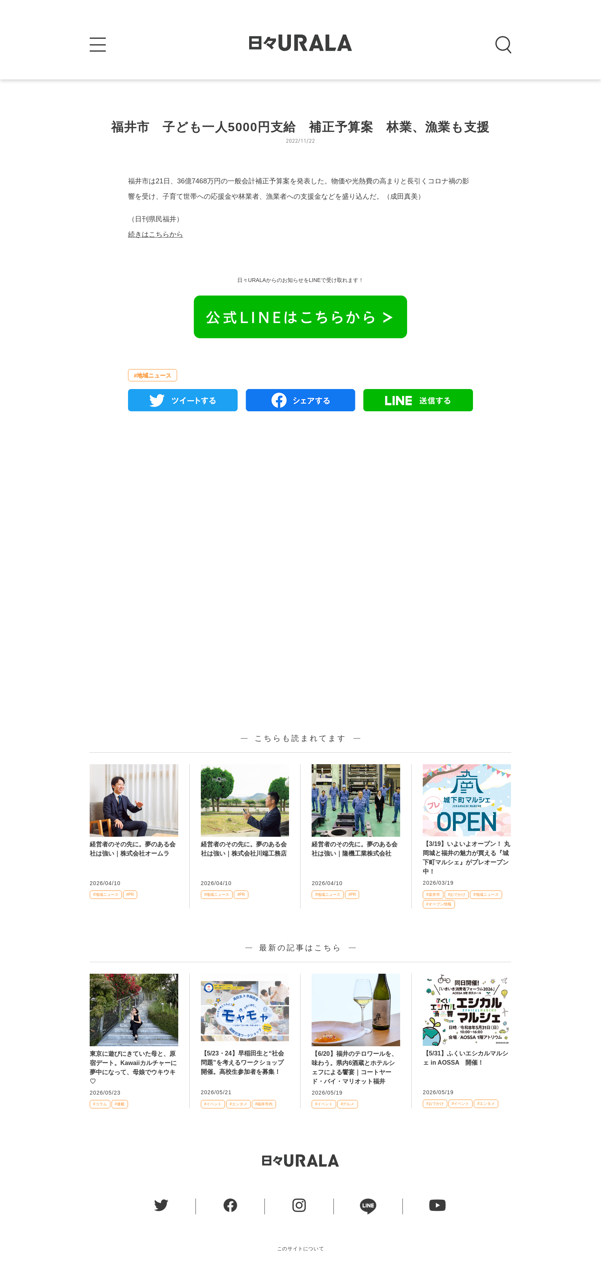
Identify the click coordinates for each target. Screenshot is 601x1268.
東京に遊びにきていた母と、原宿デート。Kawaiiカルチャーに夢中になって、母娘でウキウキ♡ (133, 1067)
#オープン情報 (439, 904)
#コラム (100, 1104)
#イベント (213, 1104)
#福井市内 (264, 1104)
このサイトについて (300, 1249)
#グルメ (348, 1104)
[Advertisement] (300, 505)
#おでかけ (457, 894)
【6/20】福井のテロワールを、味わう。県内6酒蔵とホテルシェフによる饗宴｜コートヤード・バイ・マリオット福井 (354, 1067)
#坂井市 (433, 894)
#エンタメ (238, 1104)
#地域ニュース (152, 375)
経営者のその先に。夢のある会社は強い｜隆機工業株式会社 (354, 849)
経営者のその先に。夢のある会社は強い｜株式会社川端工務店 (244, 849)
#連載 (120, 1104)
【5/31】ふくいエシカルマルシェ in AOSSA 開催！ (465, 1058)
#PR (130, 894)
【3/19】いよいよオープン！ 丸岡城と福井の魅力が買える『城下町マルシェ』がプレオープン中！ (466, 858)
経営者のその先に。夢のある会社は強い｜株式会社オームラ (133, 849)
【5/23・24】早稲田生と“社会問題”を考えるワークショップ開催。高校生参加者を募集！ (242, 1062)
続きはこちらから (155, 234)
